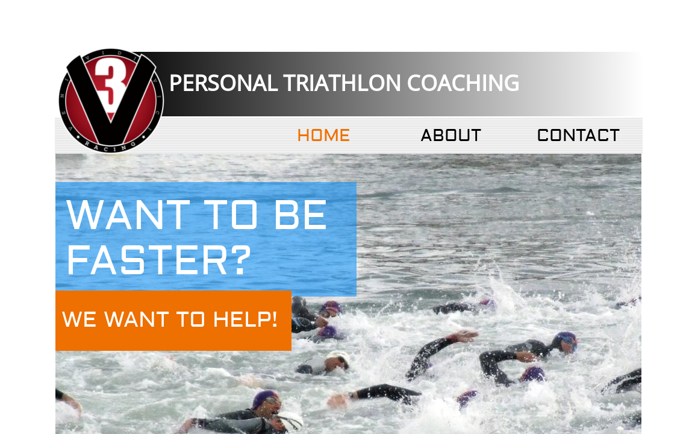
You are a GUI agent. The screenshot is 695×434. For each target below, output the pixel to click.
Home (323, 135)
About (450, 135)
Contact (578, 135)
